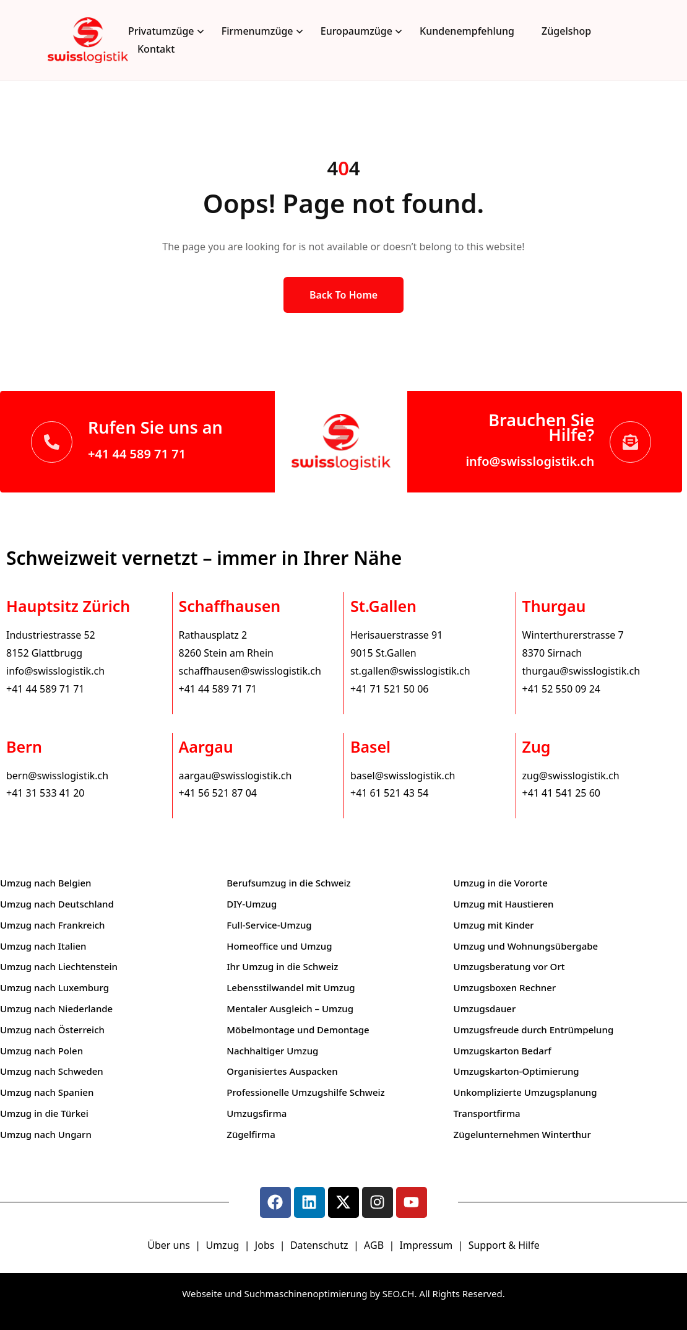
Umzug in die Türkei (44, 1113)
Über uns (168, 1245)
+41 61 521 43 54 (389, 793)
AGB (375, 1245)
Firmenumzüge (257, 31)
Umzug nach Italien (43, 946)
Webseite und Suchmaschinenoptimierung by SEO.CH (298, 1293)
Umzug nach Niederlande (56, 1008)
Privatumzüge (161, 31)
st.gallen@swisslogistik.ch (410, 671)
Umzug (223, 1245)
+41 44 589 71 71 (137, 453)
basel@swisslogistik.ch (402, 775)
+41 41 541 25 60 (561, 793)
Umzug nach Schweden (51, 1071)
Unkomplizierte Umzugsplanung (525, 1092)
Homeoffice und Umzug (279, 946)
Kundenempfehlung (467, 31)
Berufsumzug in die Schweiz (288, 883)
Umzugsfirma (257, 1113)
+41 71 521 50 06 (389, 689)
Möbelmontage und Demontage (298, 1029)
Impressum (428, 1245)
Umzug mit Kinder (494, 925)
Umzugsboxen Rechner (505, 987)
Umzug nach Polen (41, 1050)
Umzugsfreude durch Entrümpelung (534, 1029)
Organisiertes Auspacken (282, 1071)
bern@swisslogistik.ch (57, 775)
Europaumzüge (356, 31)
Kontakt (156, 49)
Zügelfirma (251, 1134)
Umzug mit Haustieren (504, 904)
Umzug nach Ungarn (46, 1134)
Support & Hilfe (504, 1245)
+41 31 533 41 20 (45, 793)
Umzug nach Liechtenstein (59, 966)
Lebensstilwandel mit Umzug (291, 987)
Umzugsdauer (485, 1008)
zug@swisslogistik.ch (571, 775)
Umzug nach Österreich (52, 1029)
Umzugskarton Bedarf (502, 1050)
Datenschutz (320, 1245)
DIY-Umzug (252, 904)
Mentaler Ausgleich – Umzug (290, 1008)
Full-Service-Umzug (269, 925)
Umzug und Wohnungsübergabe (526, 946)
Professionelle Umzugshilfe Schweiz (305, 1092)
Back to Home (343, 295)
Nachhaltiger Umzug (272, 1050)
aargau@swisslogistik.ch (235, 775)
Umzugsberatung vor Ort (509, 966)
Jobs (265, 1245)
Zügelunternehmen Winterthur (522, 1134)
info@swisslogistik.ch (529, 461)
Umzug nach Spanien (46, 1092)
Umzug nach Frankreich (52, 925)
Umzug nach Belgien (46, 883)
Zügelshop (566, 31)
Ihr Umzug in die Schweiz (282, 966)
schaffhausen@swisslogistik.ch (250, 671)
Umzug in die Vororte (501, 883)
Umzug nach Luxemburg (54, 987)
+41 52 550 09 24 (561, 689)
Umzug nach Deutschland (57, 904)
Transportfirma (487, 1113)
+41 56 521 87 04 (218, 793)
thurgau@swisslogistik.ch (581, 671)
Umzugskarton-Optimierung (516, 1071)
